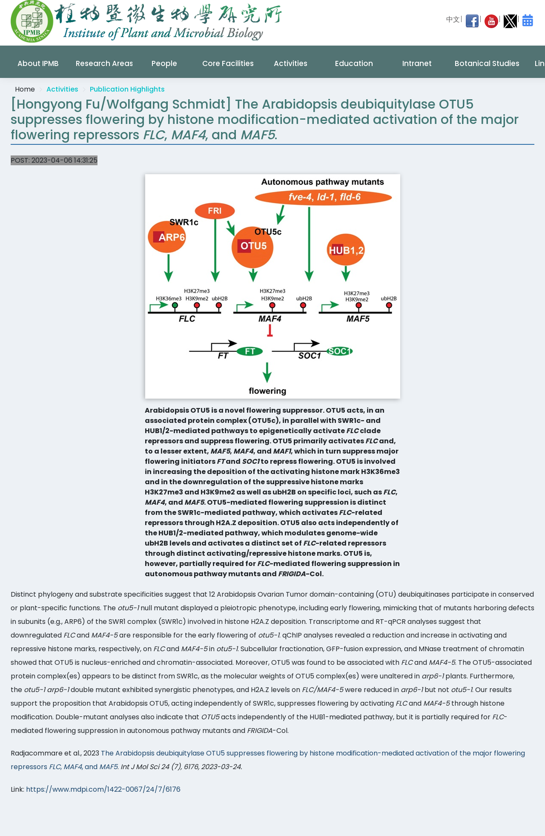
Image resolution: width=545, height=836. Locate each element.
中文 (453, 19)
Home (25, 89)
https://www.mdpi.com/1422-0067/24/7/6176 (103, 789)
